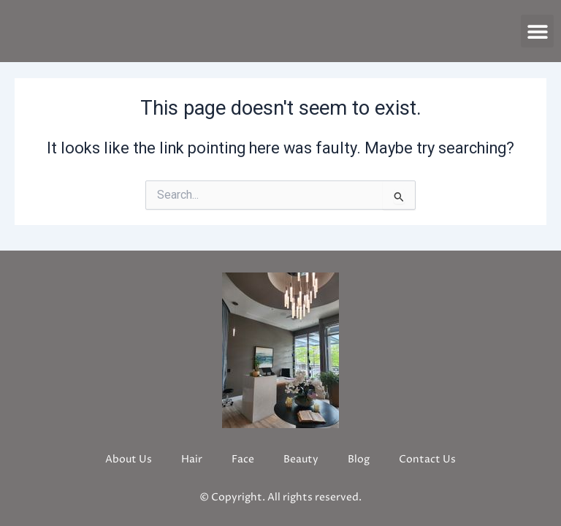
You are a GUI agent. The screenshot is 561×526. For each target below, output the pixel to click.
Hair (191, 459)
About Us (128, 459)
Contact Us (427, 459)
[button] (537, 31)
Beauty (300, 459)
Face (243, 459)
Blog (359, 459)
